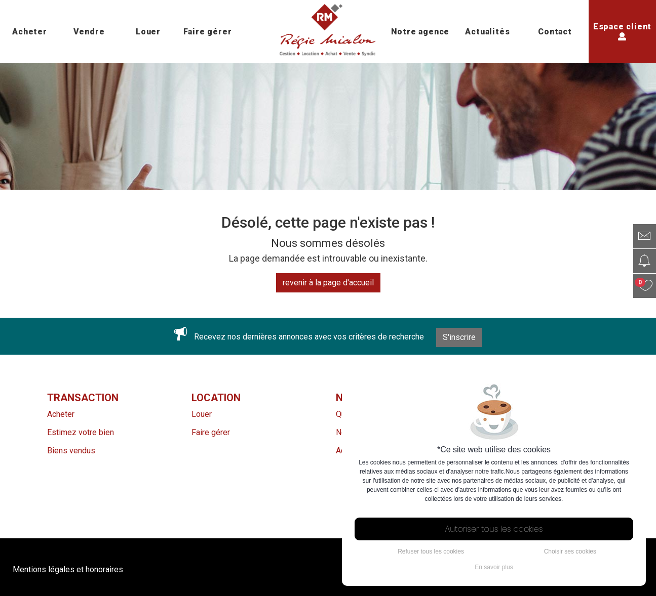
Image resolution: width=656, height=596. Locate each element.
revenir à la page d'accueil (328, 282)
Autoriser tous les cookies (494, 529)
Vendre (89, 31)
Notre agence (420, 31)
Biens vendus (71, 450)
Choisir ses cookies (570, 551)
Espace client (622, 31)
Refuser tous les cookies (431, 551)
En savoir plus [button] (494, 567)
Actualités (487, 31)
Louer (148, 31)
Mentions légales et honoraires (68, 569)
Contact (555, 31)
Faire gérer (207, 31)
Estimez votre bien (80, 432)
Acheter (29, 31)
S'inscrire (459, 337)
